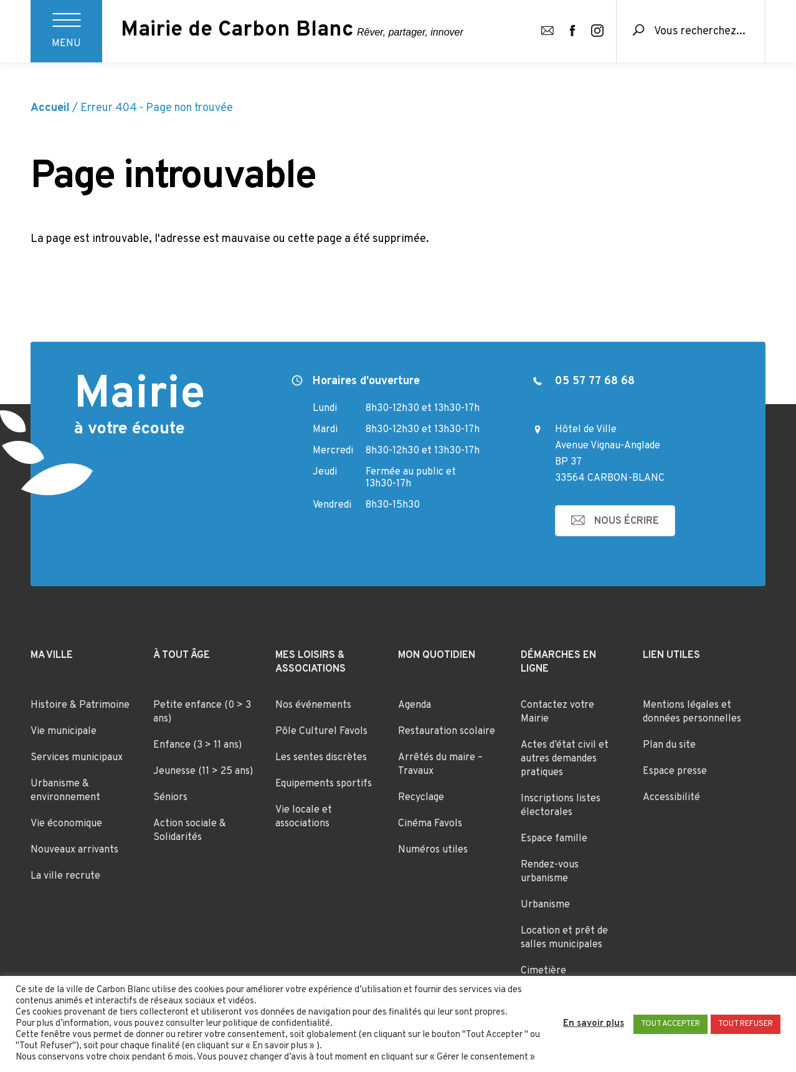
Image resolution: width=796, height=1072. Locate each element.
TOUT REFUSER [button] (745, 1024)
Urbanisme (545, 905)
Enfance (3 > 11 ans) (197, 745)
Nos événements (313, 705)
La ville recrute (65, 876)
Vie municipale (64, 731)
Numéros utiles (433, 850)
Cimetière (543, 971)
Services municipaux (77, 757)
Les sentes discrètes (321, 757)
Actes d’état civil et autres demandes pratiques (565, 759)
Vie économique (66, 824)
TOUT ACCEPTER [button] (670, 1024)
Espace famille (554, 839)
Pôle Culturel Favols (321, 731)
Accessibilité (671, 797)
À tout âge (181, 655)
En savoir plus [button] (593, 1024)
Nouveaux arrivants (74, 850)
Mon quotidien (436, 655)
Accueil (50, 108)
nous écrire (626, 521)
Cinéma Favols (430, 824)
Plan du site (669, 745)
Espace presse (675, 771)
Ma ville (52, 655)
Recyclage (421, 797)
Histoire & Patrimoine (80, 705)
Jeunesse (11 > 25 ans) (203, 771)
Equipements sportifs (323, 784)
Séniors (170, 797)
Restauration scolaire (446, 731)
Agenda (414, 705)
